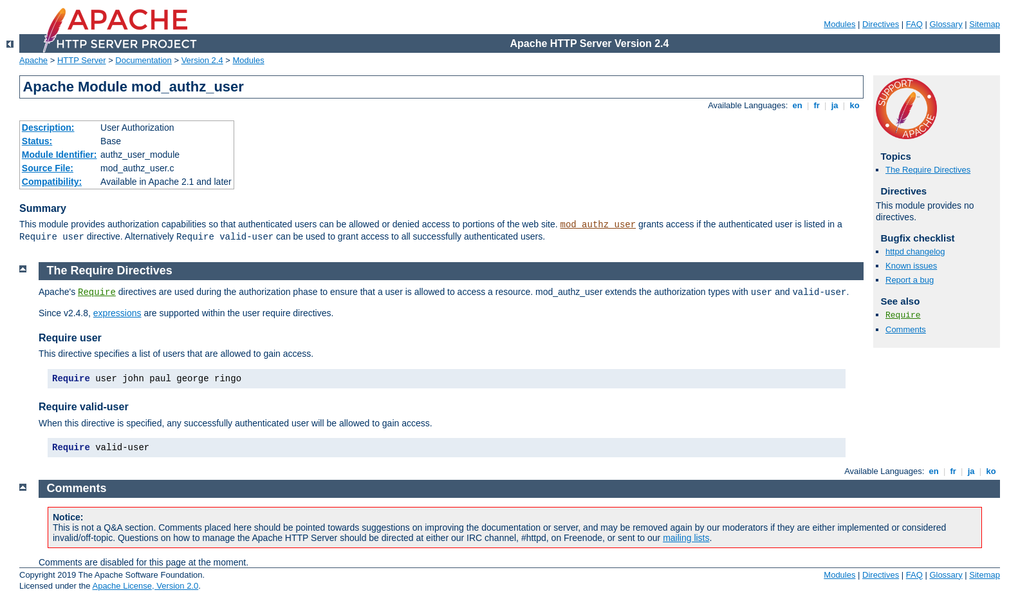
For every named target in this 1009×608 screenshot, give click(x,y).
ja (834, 105)
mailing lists (686, 538)
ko (854, 105)
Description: (48, 127)
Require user (70, 337)
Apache (33, 60)
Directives (880, 24)
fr (816, 105)
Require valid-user (84, 406)
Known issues (911, 266)
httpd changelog (915, 251)
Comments (905, 329)
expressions (117, 313)
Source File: (47, 168)
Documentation (143, 60)
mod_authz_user (598, 225)
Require (903, 315)
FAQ (914, 24)
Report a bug (909, 280)
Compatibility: (52, 181)
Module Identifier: (59, 154)
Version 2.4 (202, 60)
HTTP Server (81, 60)
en (797, 105)
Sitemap (984, 24)
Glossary (945, 24)
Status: (37, 141)
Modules (839, 24)
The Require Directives (927, 170)
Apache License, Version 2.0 (145, 586)
